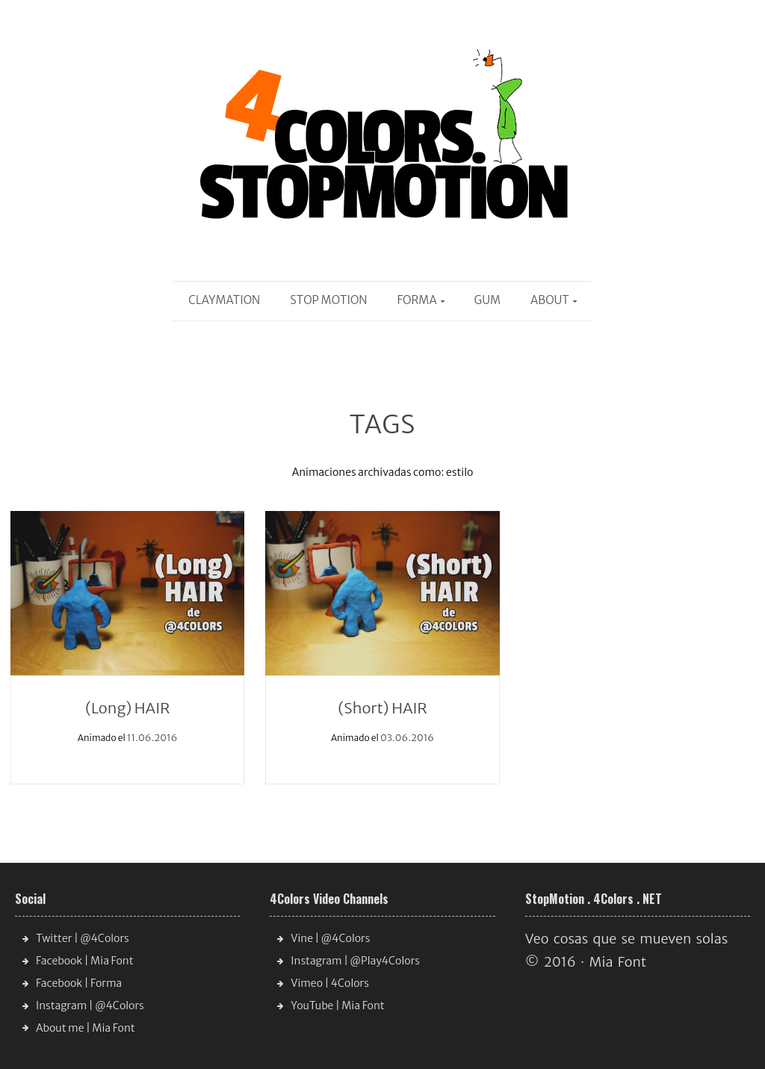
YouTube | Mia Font (337, 1005)
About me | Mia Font (85, 1028)
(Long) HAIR (127, 707)
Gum (487, 300)
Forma (417, 300)
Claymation (224, 300)
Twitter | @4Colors (82, 938)
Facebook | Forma (79, 983)
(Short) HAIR (382, 707)
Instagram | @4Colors (90, 1005)
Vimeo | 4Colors (330, 983)
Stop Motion (328, 300)
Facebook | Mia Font (85, 960)
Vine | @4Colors (330, 938)
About (549, 300)
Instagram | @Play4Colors (355, 960)
